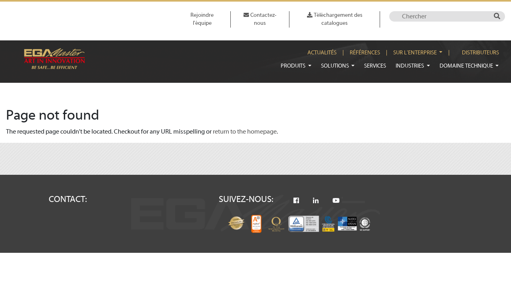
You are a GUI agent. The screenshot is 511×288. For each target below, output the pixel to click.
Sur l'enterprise (415, 53)
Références (365, 53)
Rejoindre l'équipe (202, 19)
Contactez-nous (260, 19)
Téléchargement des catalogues (334, 19)
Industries (410, 66)
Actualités (322, 53)
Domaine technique (467, 66)
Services (375, 66)
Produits (294, 66)
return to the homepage (245, 131)
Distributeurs (480, 53)
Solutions (335, 66)
